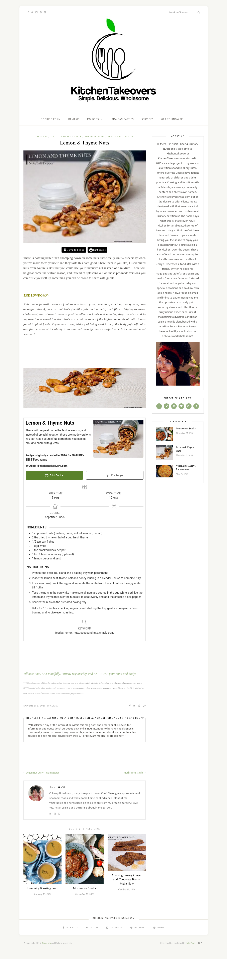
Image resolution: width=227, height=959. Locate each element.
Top (201, 943)
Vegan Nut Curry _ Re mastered (41, 772)
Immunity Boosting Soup (42, 888)
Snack (78, 136)
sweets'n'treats (95, 136)
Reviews (73, 119)
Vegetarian (115, 136)
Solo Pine (46, 942)
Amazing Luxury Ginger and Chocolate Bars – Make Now (126, 879)
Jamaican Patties (122, 119)
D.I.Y (53, 136)
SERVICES (147, 119)
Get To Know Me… (173, 119)
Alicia (54, 705)
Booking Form (51, 119)
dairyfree (65, 136)
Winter (129, 136)
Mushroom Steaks (135, 772)
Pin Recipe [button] (114, 475)
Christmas (41, 136)
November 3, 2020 (34, 705)
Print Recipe (97, 249)
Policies (93, 119)
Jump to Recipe (73, 249)
